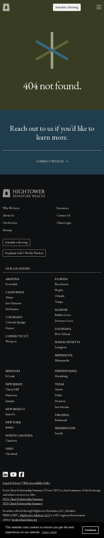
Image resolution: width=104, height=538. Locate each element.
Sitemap (7, 230)
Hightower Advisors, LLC (35, 515)
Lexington (61, 347)
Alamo (9, 297)
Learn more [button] (49, 532)
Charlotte (11, 441)
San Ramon (12, 309)
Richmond (61, 420)
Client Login (64, 223)
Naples (59, 290)
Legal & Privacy (12, 483)
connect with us (52, 161)
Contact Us (63, 215)
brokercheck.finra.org (24, 520)
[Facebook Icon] (21, 476)
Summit (10, 401)
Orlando (60, 296)
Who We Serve (11, 208)
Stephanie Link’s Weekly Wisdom (24, 253)
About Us (8, 215)
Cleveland (11, 454)
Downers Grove (64, 321)
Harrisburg (61, 376)
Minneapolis (62, 360)
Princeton (11, 395)
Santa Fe (10, 414)
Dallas (58, 395)
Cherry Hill (12, 389)
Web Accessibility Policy (36, 483)
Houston (60, 401)
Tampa (59, 302)
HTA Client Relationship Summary (23, 499)
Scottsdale (12, 284)
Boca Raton (61, 284)
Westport (11, 341)
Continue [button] (90, 530)
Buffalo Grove (63, 315)
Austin (59, 389)
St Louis (10, 376)
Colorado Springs (16, 322)
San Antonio (62, 407)
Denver (10, 328)
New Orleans (62, 334)
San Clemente (13, 303)
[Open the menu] (98, 7)
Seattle (59, 433)
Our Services (10, 223)
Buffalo (10, 427)
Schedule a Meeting (66, 7)
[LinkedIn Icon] (5, 476)
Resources (63, 208)
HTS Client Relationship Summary (23, 503)
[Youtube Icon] (13, 476)
